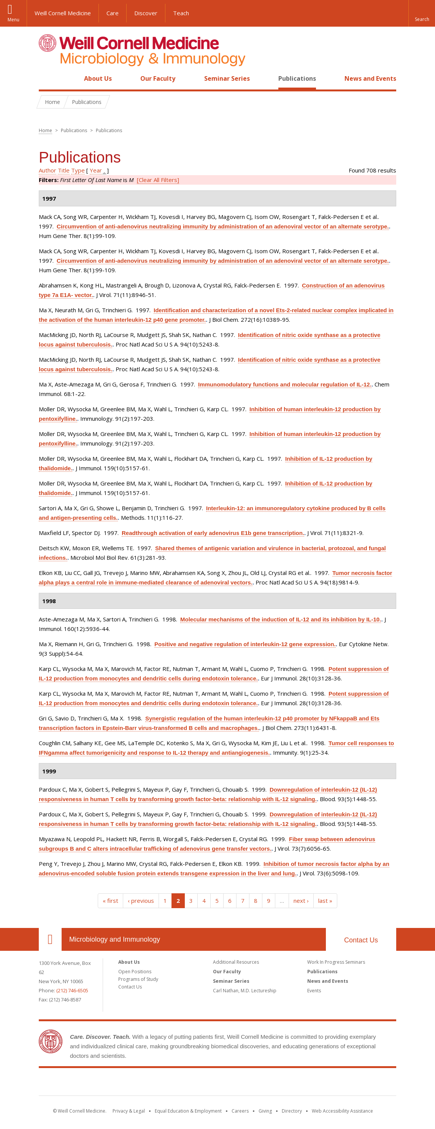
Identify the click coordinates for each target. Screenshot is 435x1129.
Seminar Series (227, 78)
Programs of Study (138, 979)
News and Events (370, 78)
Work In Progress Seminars (336, 962)
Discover (145, 13)
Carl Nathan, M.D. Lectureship (244, 990)
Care (112, 13)
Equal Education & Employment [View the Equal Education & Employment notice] (188, 1111)
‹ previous (141, 900)
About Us (98, 78)
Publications (297, 78)
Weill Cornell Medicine (63, 13)
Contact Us (361, 940)
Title (64, 170)
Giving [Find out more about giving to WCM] (265, 1111)
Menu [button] (13, 19)
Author (47, 170)
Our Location (50, 939)
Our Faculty (157, 78)
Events (314, 990)
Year (96, 170)
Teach (181, 13)
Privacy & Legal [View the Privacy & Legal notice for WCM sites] (129, 1111)
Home (47, 78)
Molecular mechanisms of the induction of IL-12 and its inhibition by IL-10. (280, 619)
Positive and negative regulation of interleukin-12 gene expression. (245, 644)
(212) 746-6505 (72, 990)
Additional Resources (236, 962)
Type (78, 170)
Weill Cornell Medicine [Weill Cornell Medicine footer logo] (217, 1083)
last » (325, 900)
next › (301, 900)
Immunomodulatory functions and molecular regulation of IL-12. (284, 384)
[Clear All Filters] (158, 180)
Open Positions (134, 971)
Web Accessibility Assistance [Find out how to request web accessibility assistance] (342, 1111)
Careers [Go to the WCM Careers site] (240, 1111)
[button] (421, 13)
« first (110, 900)
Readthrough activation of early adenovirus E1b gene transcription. (213, 533)
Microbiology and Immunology (114, 939)
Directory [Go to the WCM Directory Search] (292, 1111)
